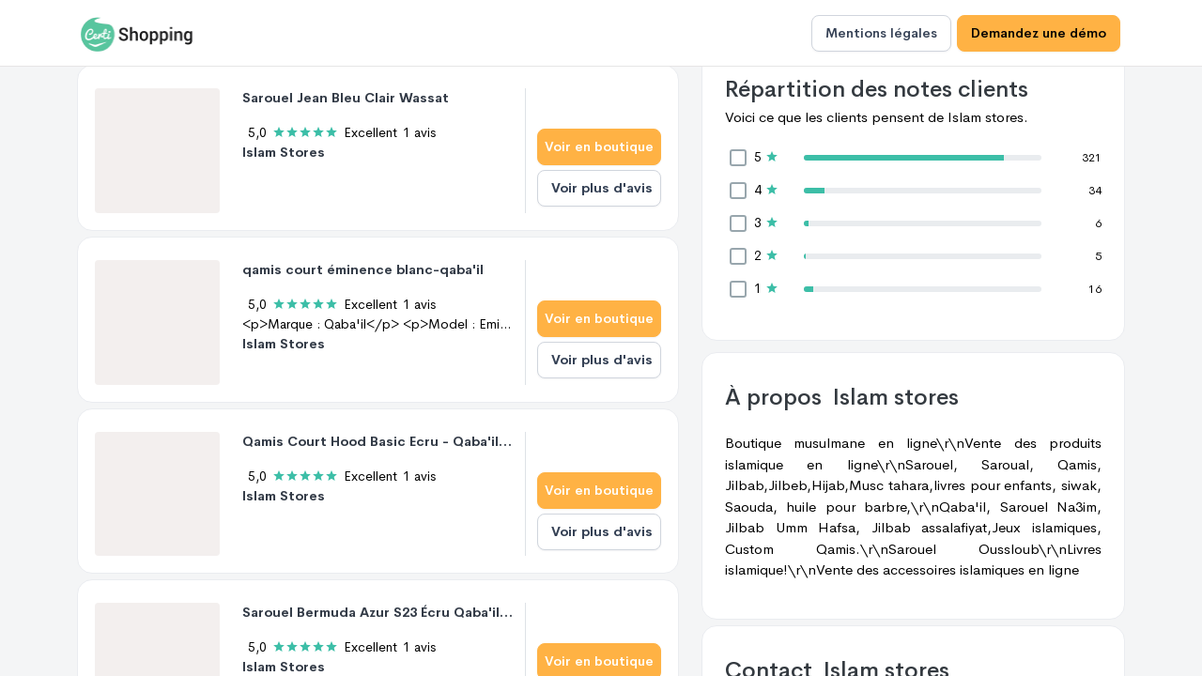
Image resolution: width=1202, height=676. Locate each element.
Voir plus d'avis (602, 187)
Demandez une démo (1038, 32)
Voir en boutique (599, 146)
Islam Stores (283, 152)
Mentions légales (881, 32)
